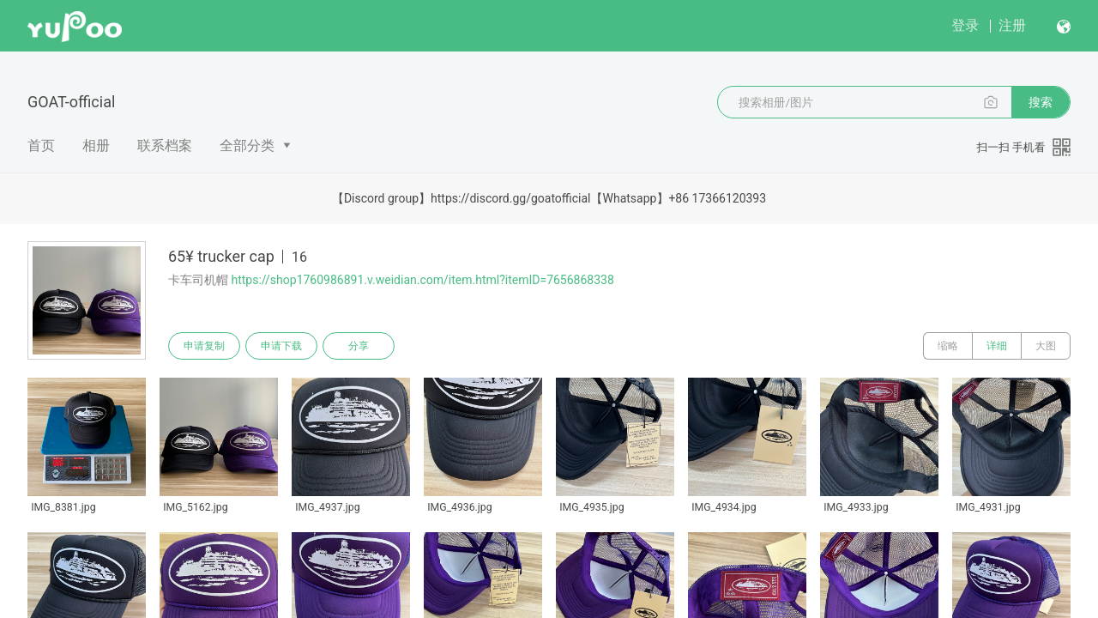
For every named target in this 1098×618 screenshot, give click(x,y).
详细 (996, 346)
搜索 (1041, 102)
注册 (1012, 25)
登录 (965, 25)
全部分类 (247, 145)
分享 (358, 346)
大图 (1045, 346)
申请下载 (281, 346)
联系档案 (164, 145)
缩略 (948, 346)
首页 (41, 145)
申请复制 (204, 346)
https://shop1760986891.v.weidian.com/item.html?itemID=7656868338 (422, 280)
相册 (96, 145)
